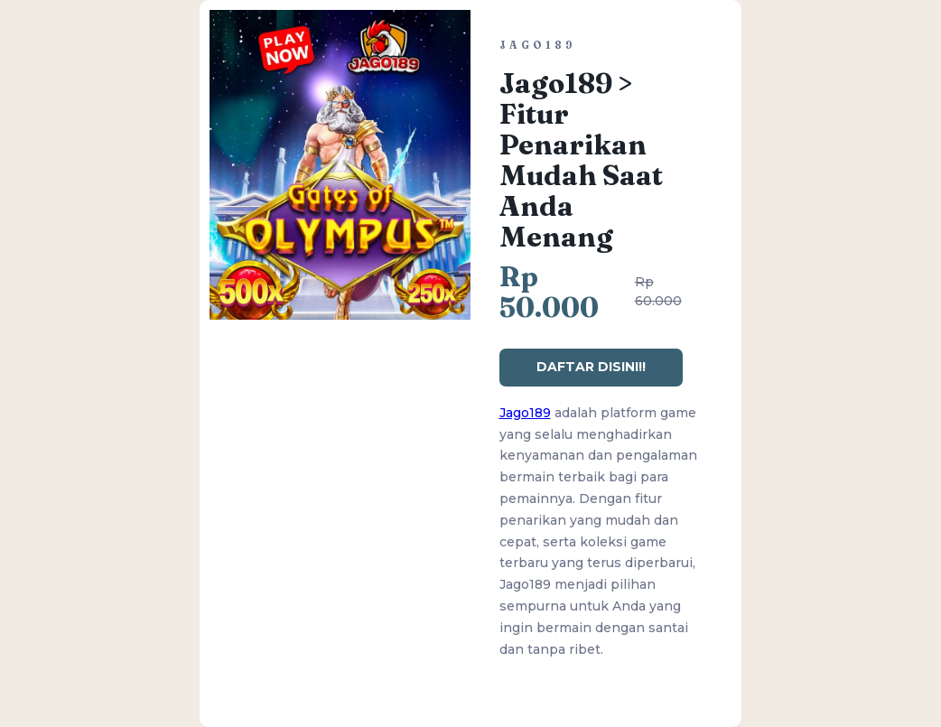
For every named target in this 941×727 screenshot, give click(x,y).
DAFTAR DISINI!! (591, 367)
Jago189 (525, 413)
